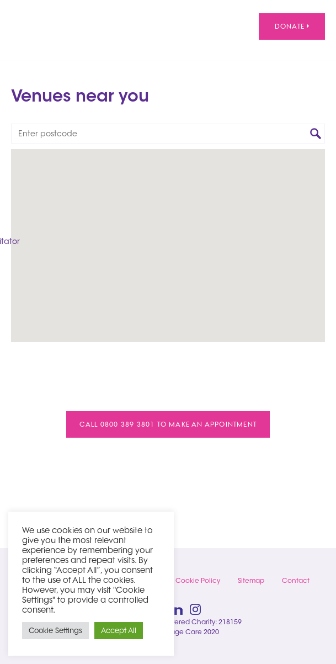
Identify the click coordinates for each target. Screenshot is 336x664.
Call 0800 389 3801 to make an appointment (168, 424)
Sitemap (251, 580)
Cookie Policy (197, 580)
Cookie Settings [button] (55, 630)
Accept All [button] (118, 630)
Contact (296, 580)
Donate (292, 26)
